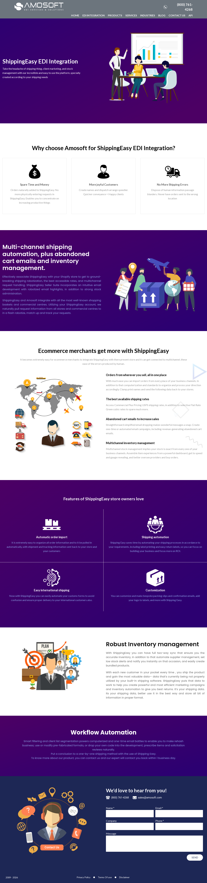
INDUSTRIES (147, 15)
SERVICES (131, 15)
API (191, 15)
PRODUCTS (115, 15)
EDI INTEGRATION (93, 15)
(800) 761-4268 (178, 7)
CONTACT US (177, 15)
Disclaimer (124, 877)
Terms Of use (105, 877)
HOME (75, 15)
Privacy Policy (83, 877)
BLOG (161, 15)
